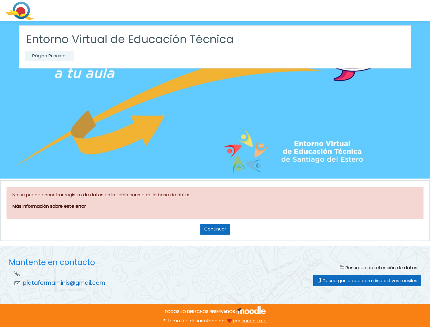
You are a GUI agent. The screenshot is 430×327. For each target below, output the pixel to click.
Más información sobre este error (49, 206)
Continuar (215, 229)
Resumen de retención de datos (378, 267)
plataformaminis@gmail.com (64, 283)
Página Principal (49, 56)
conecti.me (254, 321)
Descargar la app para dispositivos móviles (367, 280)
